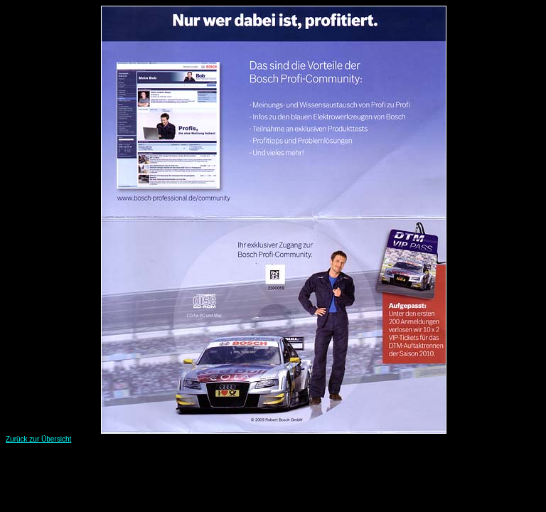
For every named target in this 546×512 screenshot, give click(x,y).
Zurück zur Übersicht (38, 439)
